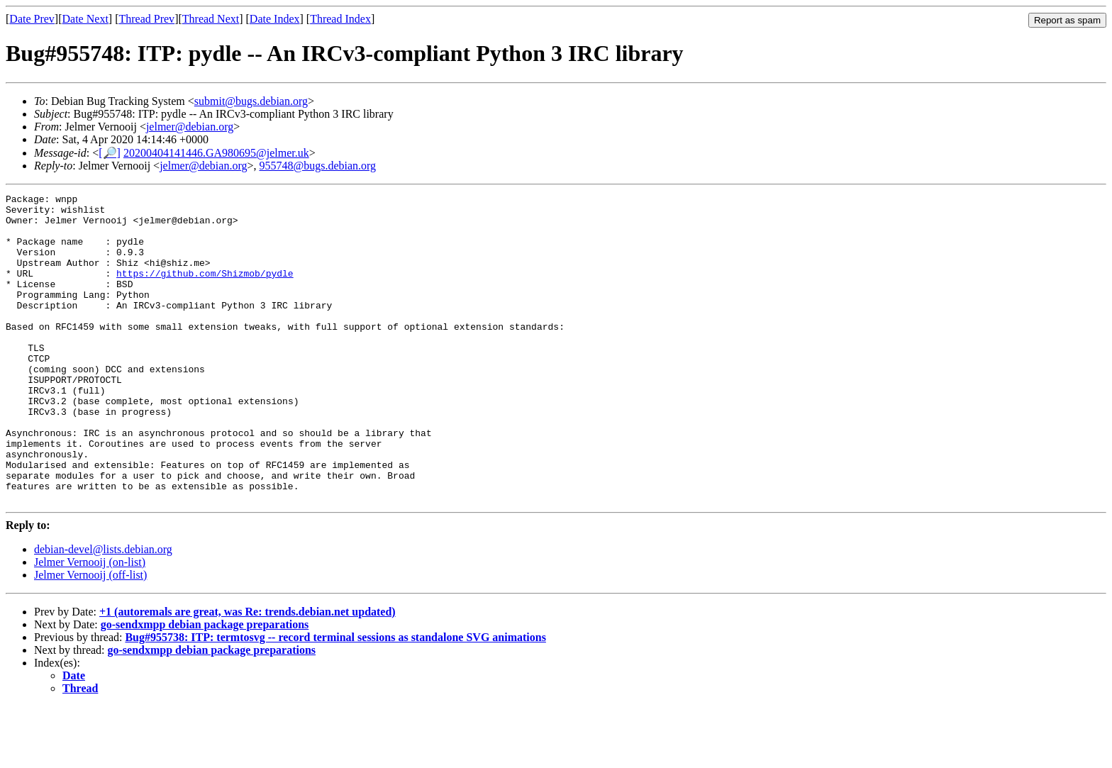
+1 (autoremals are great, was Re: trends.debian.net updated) (247, 673)
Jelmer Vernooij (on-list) (89, 624)
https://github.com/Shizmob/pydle (205, 290)
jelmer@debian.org (189, 127)
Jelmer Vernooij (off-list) (90, 636)
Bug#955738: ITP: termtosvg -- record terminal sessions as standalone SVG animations (335, 699)
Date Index (275, 19)
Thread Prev (146, 19)
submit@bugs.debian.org (251, 101)
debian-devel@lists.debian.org (103, 611)
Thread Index (340, 19)
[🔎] (110, 153)
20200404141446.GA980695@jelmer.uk (216, 153)
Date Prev (32, 19)
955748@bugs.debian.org (317, 166)
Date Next (85, 19)
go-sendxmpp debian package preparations (205, 686)
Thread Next (210, 19)
